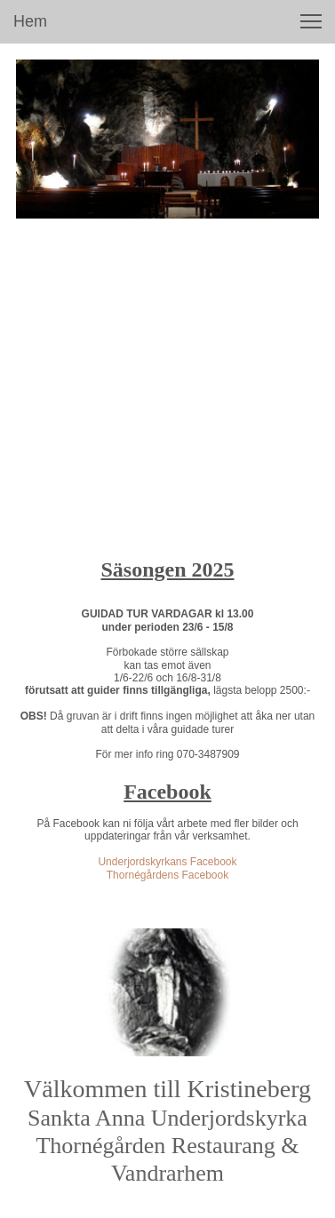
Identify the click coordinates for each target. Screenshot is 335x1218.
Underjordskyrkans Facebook (167, 862)
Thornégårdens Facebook (167, 875)
